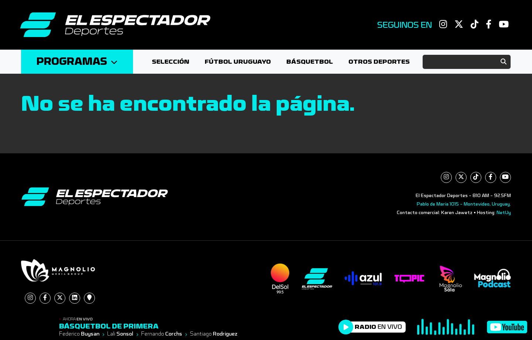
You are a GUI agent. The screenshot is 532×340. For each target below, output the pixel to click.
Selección (170, 61)
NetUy (504, 212)
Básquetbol (309, 61)
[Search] (466, 61)
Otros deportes (379, 61)
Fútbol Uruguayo (238, 61)
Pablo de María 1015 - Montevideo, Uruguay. (464, 204)
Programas (77, 61)
